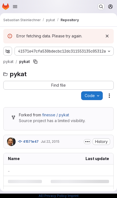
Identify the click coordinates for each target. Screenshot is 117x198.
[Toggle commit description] (87, 141)
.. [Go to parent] (9, 170)
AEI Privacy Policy (53, 196)
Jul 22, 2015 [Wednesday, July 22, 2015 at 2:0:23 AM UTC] (50, 141)
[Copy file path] (35, 61)
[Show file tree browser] (7, 51)
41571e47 (28, 141)
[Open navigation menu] (15, 6)
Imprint (73, 196)
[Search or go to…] (101, 6)
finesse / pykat (55, 114)
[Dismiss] (107, 36)
